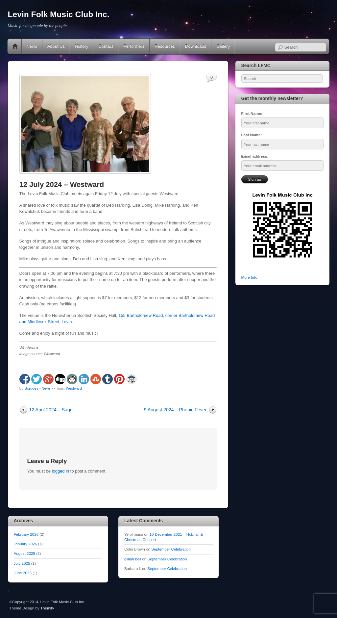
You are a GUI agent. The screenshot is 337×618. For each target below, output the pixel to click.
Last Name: (251, 135)
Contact (105, 46)
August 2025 (24, 553)
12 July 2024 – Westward (61, 184)
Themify (47, 608)
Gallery (223, 46)
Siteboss (31, 388)
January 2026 (25, 544)
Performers (133, 46)
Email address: (255, 156)
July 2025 (22, 563)
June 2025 (23, 573)
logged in (60, 471)
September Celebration (171, 549)
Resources (165, 46)
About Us (56, 46)
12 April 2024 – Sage (51, 409)
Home (15, 46)
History (81, 46)
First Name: (251, 113)
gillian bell (132, 559)
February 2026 (26, 534)
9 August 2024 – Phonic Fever (175, 409)
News (32, 46)
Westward (74, 388)
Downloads (195, 46)
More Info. (249, 277)
